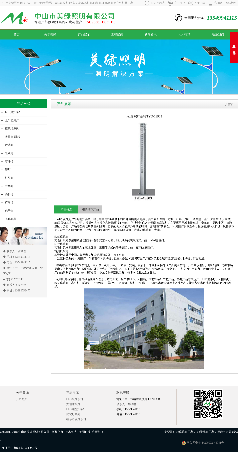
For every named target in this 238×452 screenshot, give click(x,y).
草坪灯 (7, 161)
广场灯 (7, 202)
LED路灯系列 (11, 112)
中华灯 (7, 186)
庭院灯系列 (10, 128)
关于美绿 (50, 34)
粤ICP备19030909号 (25, 447)
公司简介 (21, 399)
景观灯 (7, 153)
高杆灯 (7, 194)
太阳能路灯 (10, 120)
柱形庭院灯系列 (76, 419)
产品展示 (84, 34)
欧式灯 (7, 145)
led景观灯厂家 (205, 431)
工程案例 (117, 34)
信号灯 (7, 210)
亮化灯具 (8, 218)
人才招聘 (184, 34)
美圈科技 (84, 431)
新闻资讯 (151, 34)
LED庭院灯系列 (76, 409)
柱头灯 (7, 177)
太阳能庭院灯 (11, 136)
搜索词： (169, 431)
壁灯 (6, 169)
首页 (17, 34)
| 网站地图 (230, 2)
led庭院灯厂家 (184, 431)
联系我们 (218, 34)
